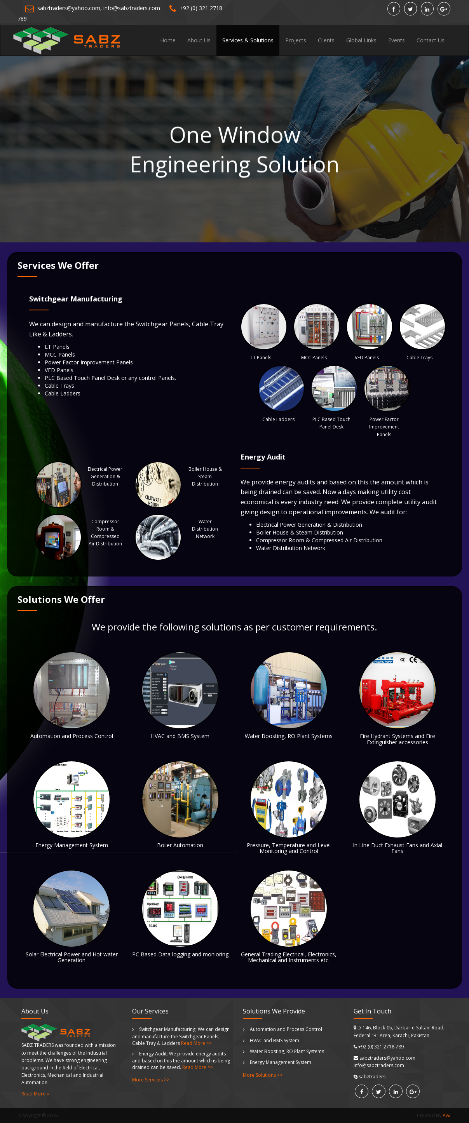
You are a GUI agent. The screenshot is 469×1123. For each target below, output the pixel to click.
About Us (199, 40)
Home (168, 40)
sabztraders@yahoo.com (68, 8)
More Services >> (150, 1079)
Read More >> (196, 1043)
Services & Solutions (248, 40)
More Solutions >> (262, 1075)
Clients (326, 40)
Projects (295, 40)
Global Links (361, 40)
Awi (446, 1115)
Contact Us (431, 40)
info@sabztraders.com (131, 8)
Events (396, 40)
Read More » (35, 1093)
